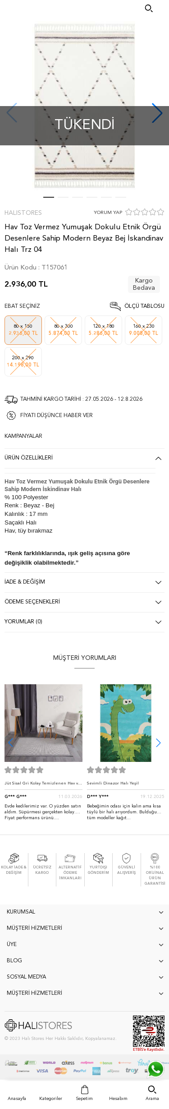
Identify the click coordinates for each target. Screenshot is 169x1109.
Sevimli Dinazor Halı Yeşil (113, 783)
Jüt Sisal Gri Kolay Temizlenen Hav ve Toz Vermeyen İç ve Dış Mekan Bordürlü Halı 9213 (43, 785)
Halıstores (23, 213)
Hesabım (118, 1098)
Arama (152, 1098)
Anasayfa (17, 1098)
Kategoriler (50, 1098)
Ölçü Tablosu (144, 306)
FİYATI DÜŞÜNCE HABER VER (56, 415)
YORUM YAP (108, 212)
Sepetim (84, 1098)
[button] (158, 742)
